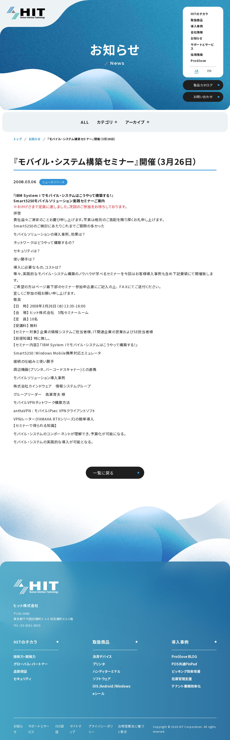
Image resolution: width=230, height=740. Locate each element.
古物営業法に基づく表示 (131, 729)
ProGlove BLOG (200, 56)
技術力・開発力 (24, 656)
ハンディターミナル (106, 671)
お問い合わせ (203, 92)
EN (209, 67)
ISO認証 (59, 729)
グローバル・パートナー (30, 664)
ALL (85, 122)
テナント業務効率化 (186, 686)
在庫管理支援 (182, 678)
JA (197, 67)
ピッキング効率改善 (186, 671)
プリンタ (99, 664)
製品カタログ (203, 80)
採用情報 (194, 50)
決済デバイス (102, 656)
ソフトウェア (102, 678)
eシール (98, 693)
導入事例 (194, 26)
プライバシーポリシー (100, 729)
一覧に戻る (103, 473)
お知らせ (194, 38)
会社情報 (194, 32)
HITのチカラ (197, 14)
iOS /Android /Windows (111, 686)
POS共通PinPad (184, 664)
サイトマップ (76, 729)
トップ (17, 139)
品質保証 (20, 671)
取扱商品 (194, 20)
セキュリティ (22, 678)
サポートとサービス (201, 44)
